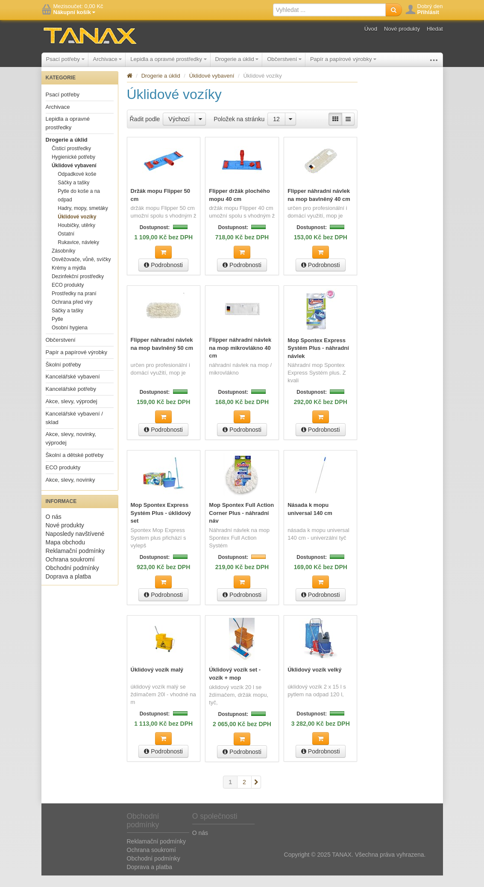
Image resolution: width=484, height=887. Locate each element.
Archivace (107, 59)
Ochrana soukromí (70, 572)
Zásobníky (63, 264)
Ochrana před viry (72, 315)
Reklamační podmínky (75, 563)
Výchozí (179, 131)
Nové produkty (402, 29)
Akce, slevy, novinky (70, 492)
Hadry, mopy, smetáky (83, 221)
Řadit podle (145, 131)
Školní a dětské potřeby (75, 468)
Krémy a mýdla (69, 281)
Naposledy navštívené (75, 546)
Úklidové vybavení (74, 178)
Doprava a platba (68, 589)
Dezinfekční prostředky (78, 289)
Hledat (435, 29)
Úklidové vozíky (77, 230)
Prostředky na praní (74, 306)
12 (276, 131)
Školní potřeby (405, 59)
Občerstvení (284, 59)
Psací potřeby (65, 59)
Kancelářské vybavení (73, 389)
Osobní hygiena (70, 340)
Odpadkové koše (77, 187)
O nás (54, 529)
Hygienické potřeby (73, 170)
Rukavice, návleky (78, 255)
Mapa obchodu (65, 555)
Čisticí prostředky (71, 161)
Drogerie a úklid (237, 59)
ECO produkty (68, 298)
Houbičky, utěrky (76, 238)
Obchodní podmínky (72, 580)
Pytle (57, 332)
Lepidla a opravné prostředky (168, 59)
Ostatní (66, 247)
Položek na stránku (239, 131)
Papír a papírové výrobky (343, 59)
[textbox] (329, 9)
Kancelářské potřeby (71, 401)
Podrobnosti (163, 277)
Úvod (370, 29)
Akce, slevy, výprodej (71, 414)
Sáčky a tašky (73, 195)
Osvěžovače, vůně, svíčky (81, 272)
